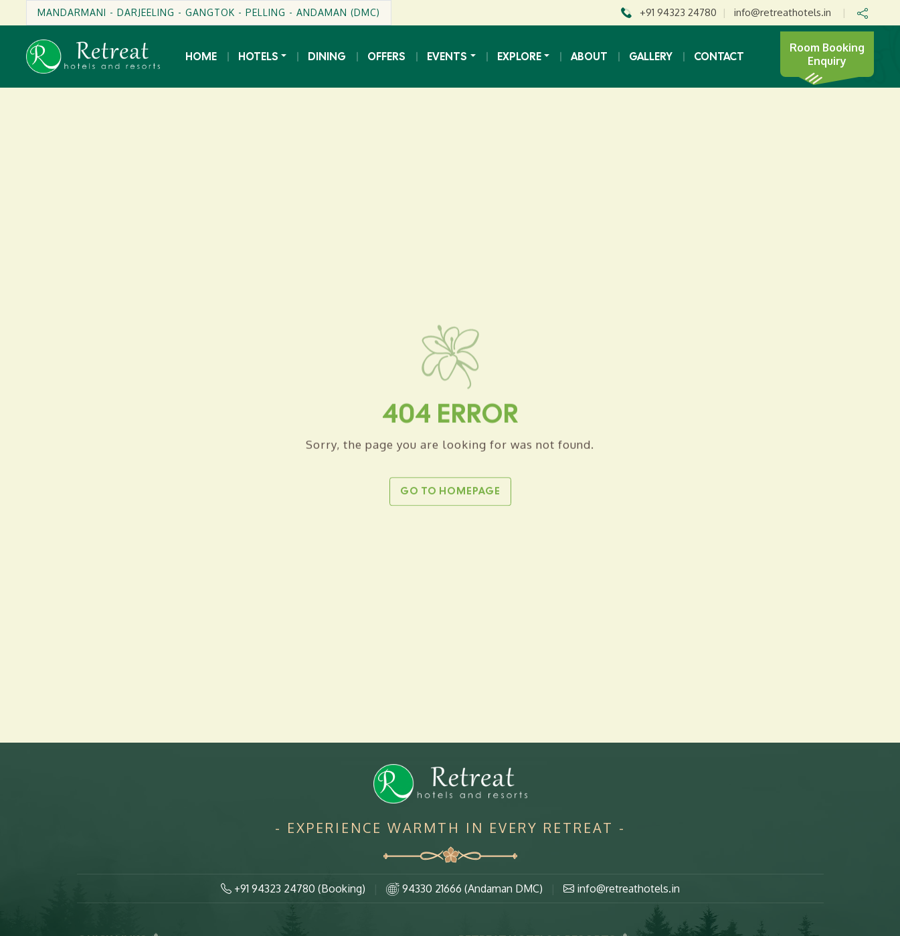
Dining (327, 57)
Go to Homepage (450, 491)
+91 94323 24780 (678, 12)
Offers (386, 57)
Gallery (650, 57)
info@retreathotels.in (782, 12)
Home (201, 57)
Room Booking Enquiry (827, 54)
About (589, 57)
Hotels (258, 57)
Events (447, 57)
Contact (719, 57)
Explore (519, 57)
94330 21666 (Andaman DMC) (464, 889)
